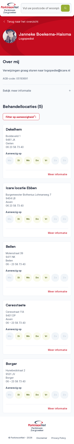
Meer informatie (57, 174)
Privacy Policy (58, 438)
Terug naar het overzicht (20, 21)
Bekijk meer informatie (37, 90)
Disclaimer (41, 438)
